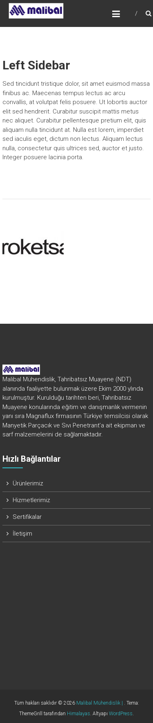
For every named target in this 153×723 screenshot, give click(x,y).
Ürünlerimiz (28, 483)
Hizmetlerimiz (31, 500)
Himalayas (78, 713)
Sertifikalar (27, 517)
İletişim (22, 533)
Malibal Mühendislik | (100, 703)
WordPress (121, 713)
